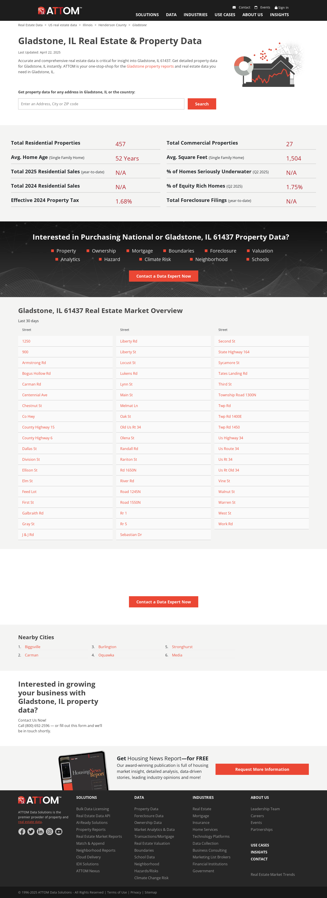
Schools (260, 259)
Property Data (146, 808)
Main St (126, 394)
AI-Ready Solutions (92, 822)
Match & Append (90, 843)
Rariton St (128, 459)
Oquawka (106, 655)
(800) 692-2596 (37, 725)
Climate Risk (158, 259)
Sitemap (151, 892)
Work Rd (225, 523)
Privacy (136, 892)
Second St (226, 341)
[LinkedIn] (40, 831)
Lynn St (126, 384)
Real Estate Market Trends (273, 874)
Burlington (107, 646)
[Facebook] (21, 831)
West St (224, 513)
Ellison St (29, 470)
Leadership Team (265, 808)
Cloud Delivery (88, 857)
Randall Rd (129, 448)
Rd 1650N (128, 470)
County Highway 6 (37, 437)
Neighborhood (211, 259)
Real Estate (202, 808)
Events (262, 7)
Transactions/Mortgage (154, 836)
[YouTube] (58, 831)
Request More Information (262, 769)
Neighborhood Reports (96, 850)
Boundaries (181, 251)
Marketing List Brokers (212, 857)
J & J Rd (28, 534)
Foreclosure (223, 251)
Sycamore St (229, 362)
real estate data (30, 822)
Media (177, 655)
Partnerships (262, 829)
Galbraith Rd (33, 513)
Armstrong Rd (34, 362)
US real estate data (63, 25)
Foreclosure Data (149, 815)
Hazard (112, 259)
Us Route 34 (228, 448)
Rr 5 (123, 523)
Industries (195, 14)
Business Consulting (210, 850)
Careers (257, 815)
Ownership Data (148, 822)
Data (171, 14)
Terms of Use (117, 892)
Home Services (205, 829)
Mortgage (142, 251)
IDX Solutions (87, 864)
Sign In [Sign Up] (282, 7)
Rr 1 (123, 513)
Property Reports (91, 829)
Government (203, 870)
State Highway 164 (233, 351)
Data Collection (205, 843)
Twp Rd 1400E (230, 416)
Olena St (127, 437)
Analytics (70, 259)
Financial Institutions (210, 864)
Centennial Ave (34, 394)
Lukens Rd (128, 373)
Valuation (262, 251)
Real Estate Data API (93, 815)
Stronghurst (182, 646)
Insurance (201, 822)
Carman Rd (31, 384)
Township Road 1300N (237, 394)
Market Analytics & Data (154, 829)
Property (66, 251)
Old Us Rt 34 (130, 427)
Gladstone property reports (150, 66)
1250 (26, 341)
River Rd (127, 480)
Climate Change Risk (151, 877)
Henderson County (112, 25)
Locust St (128, 362)
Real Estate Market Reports (99, 836)
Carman (31, 655)
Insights (279, 14)
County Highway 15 (38, 427)
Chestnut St (32, 405)
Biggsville (32, 646)
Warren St (226, 502)
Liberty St (128, 351)
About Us (252, 14)
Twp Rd (224, 405)
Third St (225, 384)
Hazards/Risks (146, 870)
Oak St (125, 416)
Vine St (224, 480)
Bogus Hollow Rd (36, 373)
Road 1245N (130, 491)
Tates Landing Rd (232, 373)
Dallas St (29, 448)
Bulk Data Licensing (92, 808)
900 (25, 351)
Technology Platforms (211, 836)
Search (202, 104)
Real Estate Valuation (152, 843)
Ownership (104, 251)
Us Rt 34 (225, 459)
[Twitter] (31, 831)
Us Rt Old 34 (228, 470)
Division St (31, 459)
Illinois (88, 25)
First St (28, 502)
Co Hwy (28, 416)
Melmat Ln (129, 405)
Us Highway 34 (230, 437)
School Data (144, 857)
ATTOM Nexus (88, 870)
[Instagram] (49, 831)
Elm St (27, 480)
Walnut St (226, 491)
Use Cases (225, 14)
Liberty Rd (128, 341)
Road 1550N (130, 502)
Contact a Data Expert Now (163, 276)
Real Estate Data (31, 25)
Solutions (147, 14)
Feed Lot (29, 491)
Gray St (28, 523)
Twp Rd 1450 (229, 427)
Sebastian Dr (131, 534)
